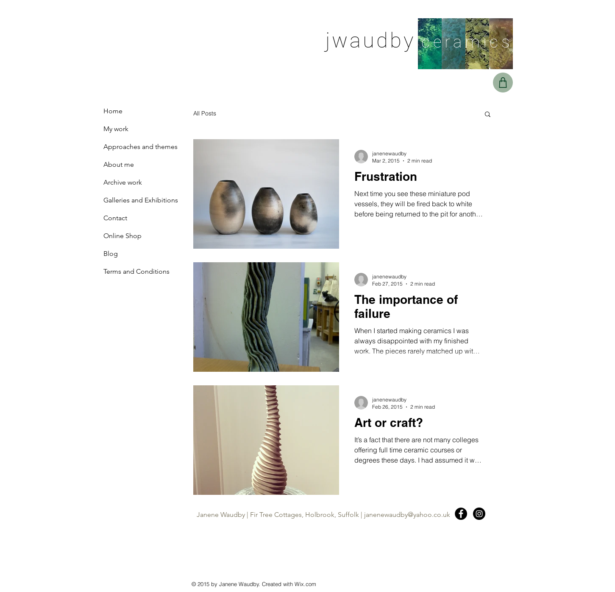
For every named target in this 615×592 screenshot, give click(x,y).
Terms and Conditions (136, 271)
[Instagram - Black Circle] (479, 514)
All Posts (204, 113)
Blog (110, 254)
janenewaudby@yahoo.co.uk (407, 515)
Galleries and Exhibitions (140, 200)
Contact (115, 218)
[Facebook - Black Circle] (461, 514)
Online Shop (122, 236)
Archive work (122, 182)
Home (112, 111)
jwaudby (370, 40)
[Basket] (503, 83)
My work (115, 129)
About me (118, 164)
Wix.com (305, 584)
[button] (488, 114)
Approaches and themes (140, 147)
